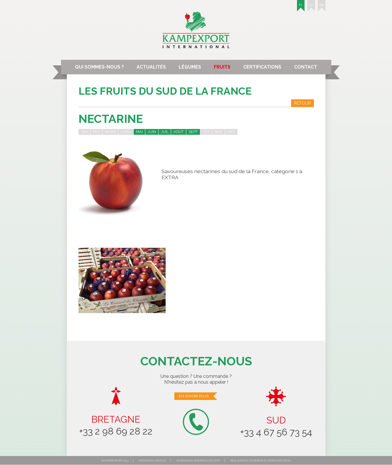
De (321, 7)
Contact (305, 67)
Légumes (190, 67)
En (311, 7)
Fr (301, 7)
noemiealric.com (207, 460)
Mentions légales (152, 460)
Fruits (222, 67)
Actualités (151, 67)
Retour (302, 102)
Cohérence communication (270, 460)
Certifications (262, 67)
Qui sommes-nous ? (99, 67)
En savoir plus (198, 396)
